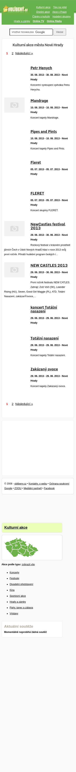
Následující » (24, 53)
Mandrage (39, 101)
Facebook (49, 488)
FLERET (37, 193)
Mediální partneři (33, 488)
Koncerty (14, 572)
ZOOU (17, 488)
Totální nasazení (45, 338)
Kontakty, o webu (38, 483)
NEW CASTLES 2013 (49, 265)
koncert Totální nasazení (44, 309)
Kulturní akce (43, 7)
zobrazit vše (28, 564)
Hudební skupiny (61, 16)
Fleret (36, 162)
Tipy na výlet (60, 7)
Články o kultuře (41, 16)
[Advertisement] (38, 448)
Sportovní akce (18, 596)
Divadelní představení (21, 584)
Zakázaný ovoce (44, 369)
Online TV (38, 21)
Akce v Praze (59, 11)
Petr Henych (41, 68)
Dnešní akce (43, 11)
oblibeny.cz (20, 483)
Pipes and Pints (44, 131)
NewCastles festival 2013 (48, 226)
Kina (12, 590)
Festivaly (14, 578)
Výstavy (14, 613)
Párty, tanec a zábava (21, 607)
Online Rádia (54, 21)
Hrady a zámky (22, 21)
